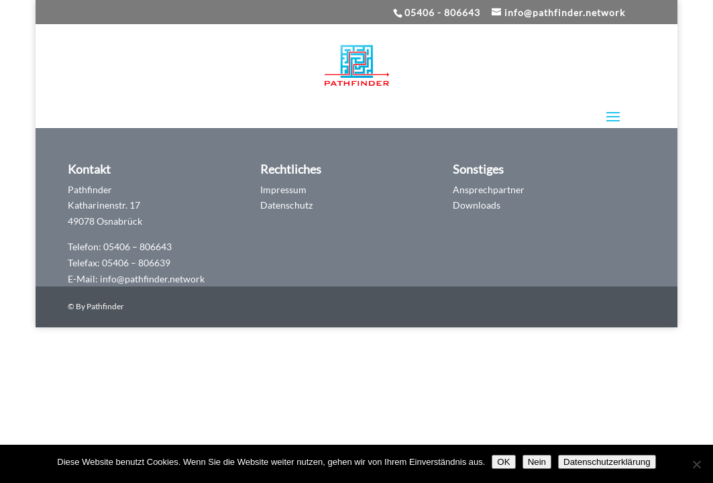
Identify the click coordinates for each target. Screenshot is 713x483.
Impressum (283, 189)
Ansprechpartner (489, 189)
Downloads (476, 205)
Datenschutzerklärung (607, 462)
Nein (537, 462)
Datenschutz (286, 205)
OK (503, 462)
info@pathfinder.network (152, 278)
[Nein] (696, 464)
